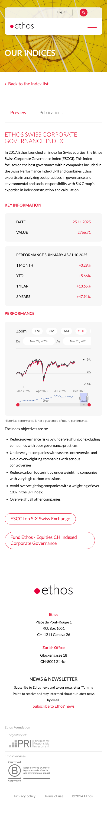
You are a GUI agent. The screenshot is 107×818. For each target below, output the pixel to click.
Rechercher (84, 12)
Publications (50, 113)
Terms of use (53, 796)
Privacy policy (25, 796)
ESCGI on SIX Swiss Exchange (40, 519)
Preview (18, 113)
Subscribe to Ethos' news (54, 706)
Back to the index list (28, 84)
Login (61, 12)
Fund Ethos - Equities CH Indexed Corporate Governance (43, 540)
